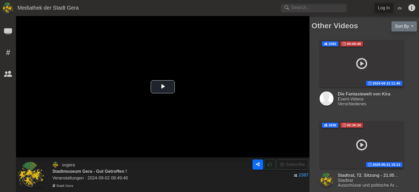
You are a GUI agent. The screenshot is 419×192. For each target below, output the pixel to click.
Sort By (402, 26)
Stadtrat (345, 180)
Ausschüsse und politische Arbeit (369, 185)
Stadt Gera (62, 186)
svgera (68, 164)
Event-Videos (350, 99)
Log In (384, 8)
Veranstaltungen (68, 177)
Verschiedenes (352, 103)
